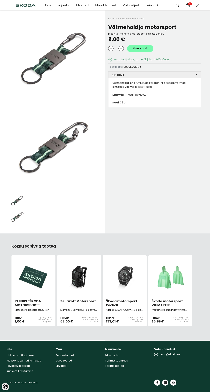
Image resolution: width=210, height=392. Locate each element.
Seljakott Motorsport (78, 301)
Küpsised (33, 382)
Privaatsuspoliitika (18, 366)
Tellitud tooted (114, 366)
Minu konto (112, 355)
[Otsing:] (177, 5)
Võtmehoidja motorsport (131, 18)
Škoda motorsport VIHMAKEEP (167, 303)
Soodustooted (65, 355)
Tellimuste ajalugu (116, 360)
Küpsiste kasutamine (20, 371)
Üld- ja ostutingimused (21, 355)
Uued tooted (64, 360)
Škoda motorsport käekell (121, 303)
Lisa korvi (140, 48)
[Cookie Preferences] (5, 386)
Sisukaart (62, 366)
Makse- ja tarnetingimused (24, 360)
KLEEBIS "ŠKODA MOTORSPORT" (28, 303)
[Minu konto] (198, 5)
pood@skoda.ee (169, 354)
